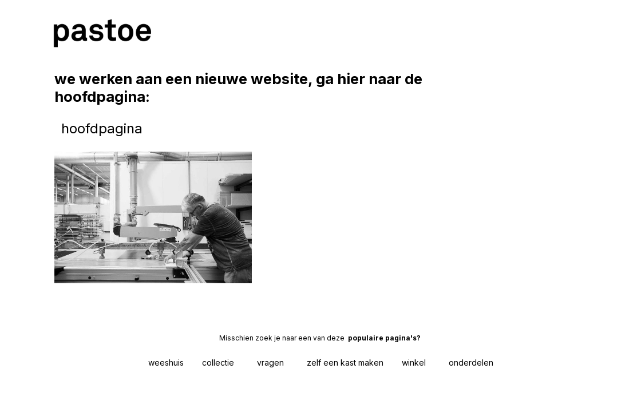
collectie (218, 362)
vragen (270, 362)
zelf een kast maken (345, 362)
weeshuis (166, 362)
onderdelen (471, 362)
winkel (414, 362)
